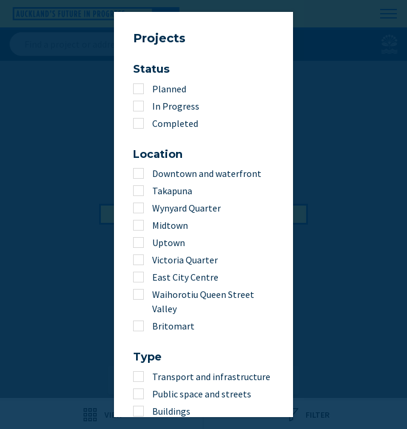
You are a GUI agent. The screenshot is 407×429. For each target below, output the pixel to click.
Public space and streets (201, 394)
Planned (169, 89)
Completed (175, 123)
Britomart (173, 326)
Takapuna (172, 191)
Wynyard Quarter (186, 208)
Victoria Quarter (185, 260)
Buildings (171, 411)
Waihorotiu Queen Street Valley (203, 301)
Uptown (168, 242)
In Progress (175, 106)
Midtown (170, 225)
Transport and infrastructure (211, 377)
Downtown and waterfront (206, 173)
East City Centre (185, 277)
